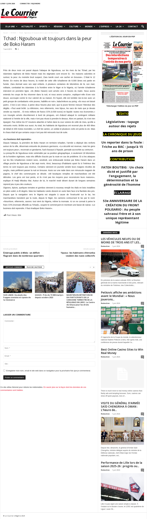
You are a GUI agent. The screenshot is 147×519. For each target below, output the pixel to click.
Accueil (5, 33)
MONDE (90, 26)
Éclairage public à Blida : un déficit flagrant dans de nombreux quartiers (23, 254)
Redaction (105, 246)
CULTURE (75, 26)
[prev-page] (90, 267)
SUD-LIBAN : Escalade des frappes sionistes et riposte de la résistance (17, 297)
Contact (133, 26)
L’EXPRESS (105, 26)
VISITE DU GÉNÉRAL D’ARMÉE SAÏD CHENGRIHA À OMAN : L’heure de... (120, 406)
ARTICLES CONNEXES (14, 267)
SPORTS (44, 26)
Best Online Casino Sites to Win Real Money (122, 351)
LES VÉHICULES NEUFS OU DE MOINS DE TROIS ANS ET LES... (121, 240)
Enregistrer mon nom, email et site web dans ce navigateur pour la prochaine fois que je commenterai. (48, 371)
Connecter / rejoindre (30, 3)
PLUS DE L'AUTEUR (34, 267)
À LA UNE (11, 26)
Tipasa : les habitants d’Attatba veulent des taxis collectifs (78, 254)
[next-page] (93, 267)
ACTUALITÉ (28, 26)
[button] (142, 26)
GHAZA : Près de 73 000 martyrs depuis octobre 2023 (49, 296)
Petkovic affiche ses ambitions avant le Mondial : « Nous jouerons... (121, 296)
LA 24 (120, 26)
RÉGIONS (59, 26)
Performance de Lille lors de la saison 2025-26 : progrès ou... (121, 464)
